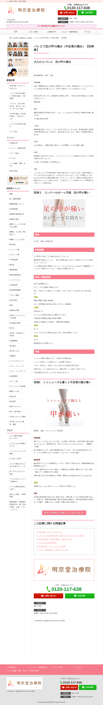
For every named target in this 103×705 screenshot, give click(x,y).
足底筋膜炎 (14, 376)
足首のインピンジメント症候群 (18, 316)
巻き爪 (12, 328)
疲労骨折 (13, 401)
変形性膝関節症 (15, 275)
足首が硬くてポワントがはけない (50, 532)
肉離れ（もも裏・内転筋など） (18, 233)
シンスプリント (15, 280)
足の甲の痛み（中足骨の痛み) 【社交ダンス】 (55, 539)
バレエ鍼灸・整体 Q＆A (17, 164)
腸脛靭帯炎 (14, 270)
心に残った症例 (15, 458)
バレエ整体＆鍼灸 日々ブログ (17, 437)
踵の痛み (14, 346)
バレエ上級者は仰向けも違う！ (18, 488)
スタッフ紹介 (33, 32)
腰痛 (11, 194)
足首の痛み (14, 300)
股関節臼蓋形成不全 (17, 214)
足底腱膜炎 (14, 341)
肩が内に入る (14, 351)
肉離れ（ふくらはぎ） (18, 239)
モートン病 (14, 381)
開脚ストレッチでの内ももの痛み (18, 225)
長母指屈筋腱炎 (15, 290)
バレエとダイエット (17, 361)
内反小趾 (13, 396)
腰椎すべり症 (14, 391)
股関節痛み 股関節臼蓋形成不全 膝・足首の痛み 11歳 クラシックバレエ (18, 505)
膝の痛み (13, 244)
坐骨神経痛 (14, 209)
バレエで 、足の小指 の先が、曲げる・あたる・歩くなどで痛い (61, 536)
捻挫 (11, 305)
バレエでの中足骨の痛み (48, 543)
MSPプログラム (15, 406)
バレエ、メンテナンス (18, 371)
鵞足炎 (12, 265)
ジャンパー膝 (14, 249)
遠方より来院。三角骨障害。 (18, 495)
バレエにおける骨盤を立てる (18, 445)
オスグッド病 (14, 254)
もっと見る (14, 131)
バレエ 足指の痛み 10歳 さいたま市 (53, 550)
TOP (15, 32)
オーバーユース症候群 (18, 386)
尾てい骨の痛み (15, 411)
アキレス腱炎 (14, 295)
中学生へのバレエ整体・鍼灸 (17, 423)
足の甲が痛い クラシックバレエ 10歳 (51, 546)
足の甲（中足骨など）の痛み (23, 38)
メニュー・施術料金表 (69, 32)
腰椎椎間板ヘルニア (17, 204)
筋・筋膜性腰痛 (15, 199)
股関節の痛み (14, 219)
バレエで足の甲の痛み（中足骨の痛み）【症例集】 (18, 95)
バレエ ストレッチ (17, 366)
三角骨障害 (14, 285)
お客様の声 (51, 32)
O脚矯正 (13, 356)
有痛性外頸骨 (14, 310)
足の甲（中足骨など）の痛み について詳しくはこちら (64, 513)
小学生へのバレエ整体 (18, 416)
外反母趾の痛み (15, 323)
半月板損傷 (14, 260)
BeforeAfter (14, 171)
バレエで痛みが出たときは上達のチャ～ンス (18, 465)
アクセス (87, 32)
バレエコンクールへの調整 (18, 452)
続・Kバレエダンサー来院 (17, 473)
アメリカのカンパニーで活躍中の (18, 480)
